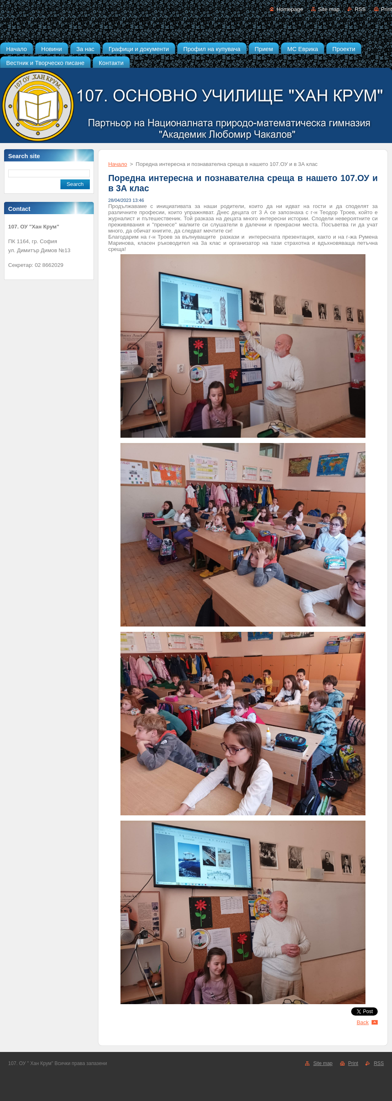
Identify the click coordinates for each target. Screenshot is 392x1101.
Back (363, 1022)
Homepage (289, 9)
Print (386, 9)
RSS (359, 9)
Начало (117, 164)
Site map (328, 9)
